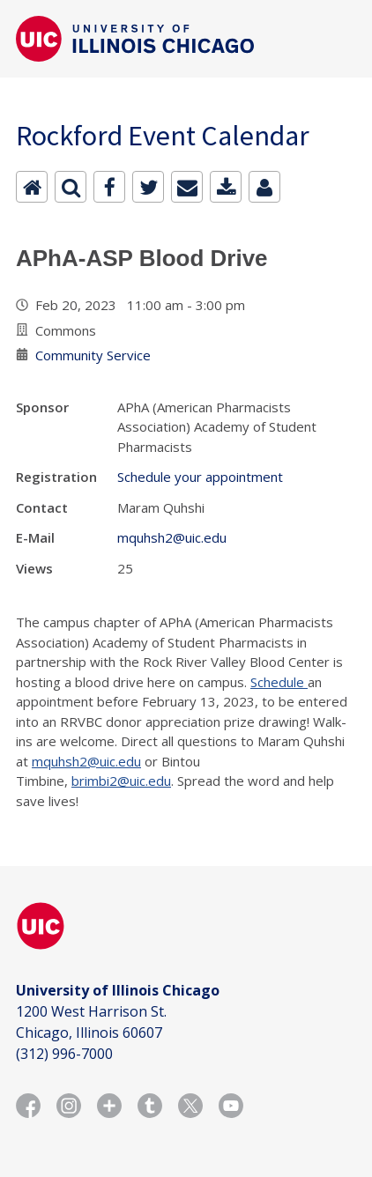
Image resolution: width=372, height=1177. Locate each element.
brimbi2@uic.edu (121, 780)
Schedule (279, 682)
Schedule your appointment (200, 476)
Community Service (93, 355)
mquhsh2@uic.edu (172, 537)
